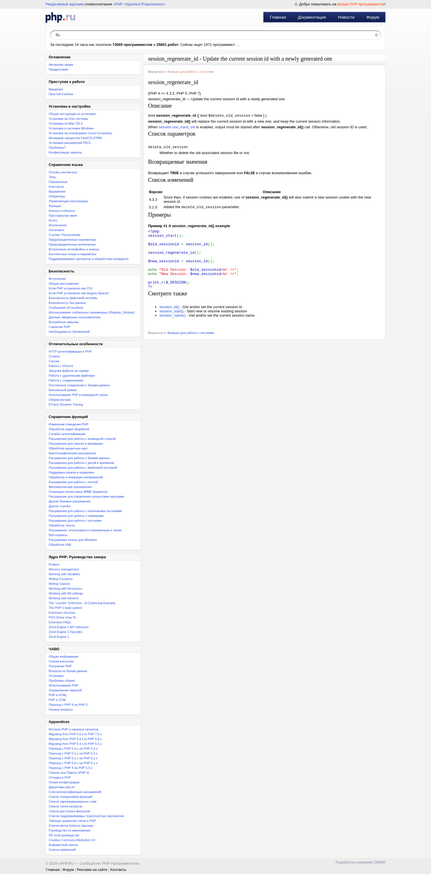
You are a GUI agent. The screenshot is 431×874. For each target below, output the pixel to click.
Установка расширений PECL (70, 142)
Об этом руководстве (64, 835)
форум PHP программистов (360, 4)
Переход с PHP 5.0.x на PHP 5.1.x (73, 763)
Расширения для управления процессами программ (86, 496)
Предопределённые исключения (72, 244)
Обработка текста (61, 525)
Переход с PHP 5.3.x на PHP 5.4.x (73, 748)
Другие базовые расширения (69, 501)
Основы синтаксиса (63, 172)
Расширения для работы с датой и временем (81, 462)
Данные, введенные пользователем (74, 317)
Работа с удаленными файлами (72, 375)
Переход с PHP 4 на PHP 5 (68, 704)
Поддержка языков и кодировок (71, 472)
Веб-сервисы (58, 535)
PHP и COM (57, 700)
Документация (312, 17)
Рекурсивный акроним (65, 4)
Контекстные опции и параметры (72, 254)
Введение (56, 89)
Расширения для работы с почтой (73, 482)
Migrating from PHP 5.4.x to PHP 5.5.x (75, 743)
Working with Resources (65, 588)
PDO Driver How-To (62, 617)
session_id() (169, 321)
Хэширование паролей (65, 690)
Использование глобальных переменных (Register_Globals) (92, 312)
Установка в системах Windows (71, 128)
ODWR (379, 862)
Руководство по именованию (69, 830)
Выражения (57, 191)
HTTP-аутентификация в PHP (70, 351)
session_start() (171, 325)
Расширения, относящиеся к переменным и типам (85, 530)
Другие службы (60, 506)
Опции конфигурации (64, 782)
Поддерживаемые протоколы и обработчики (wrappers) (89, 259)
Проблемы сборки (62, 680)
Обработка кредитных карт (68, 448)
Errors (53, 220)
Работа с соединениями (66, 380)
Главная (278, 17)
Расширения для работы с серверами (76, 515)
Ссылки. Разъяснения (64, 234)
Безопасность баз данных (67, 302)
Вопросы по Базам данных (68, 671)
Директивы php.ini (61, 787)
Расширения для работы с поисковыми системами (85, 511)
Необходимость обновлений (69, 331)
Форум (372, 17)
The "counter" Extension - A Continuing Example (82, 603)
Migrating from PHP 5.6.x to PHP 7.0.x (75, 734)
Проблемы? (57, 147)
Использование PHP (63, 685)
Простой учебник (61, 94)
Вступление (57, 278)
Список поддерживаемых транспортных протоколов (86, 816)
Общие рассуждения (64, 283)
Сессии (54, 361)
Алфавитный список (63, 845)
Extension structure (62, 612)
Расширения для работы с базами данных (79, 458)
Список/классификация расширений (75, 792)
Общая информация (63, 656)
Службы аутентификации (67, 434)
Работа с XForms (61, 366)
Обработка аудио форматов (69, 429)
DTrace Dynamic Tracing (66, 404)
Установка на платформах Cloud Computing (80, 133)
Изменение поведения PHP (68, 424)
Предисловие (58, 69)
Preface (54, 564)
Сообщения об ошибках (66, 307)
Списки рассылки (61, 661)
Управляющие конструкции (68, 201)
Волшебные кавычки (64, 322)
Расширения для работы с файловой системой (83, 467)
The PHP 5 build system (65, 607)
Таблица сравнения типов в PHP (72, 820)
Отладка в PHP (60, 777)
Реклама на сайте (92, 869)
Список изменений (62, 849)
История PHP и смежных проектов (73, 729)
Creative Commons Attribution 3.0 (72, 840)
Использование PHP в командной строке (78, 395)
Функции (55, 206)
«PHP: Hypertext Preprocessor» (139, 4)
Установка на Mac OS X (66, 123)
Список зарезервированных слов (73, 801)
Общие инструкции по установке (72, 114)
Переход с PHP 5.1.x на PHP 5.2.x (73, 758)
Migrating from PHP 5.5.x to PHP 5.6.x (75, 739)
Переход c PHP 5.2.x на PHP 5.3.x (73, 753)
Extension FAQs (60, 622)
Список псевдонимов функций (70, 796)
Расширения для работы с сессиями (75, 520)
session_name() (172, 330)
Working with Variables (64, 574)
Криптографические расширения (72, 453)
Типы (52, 177)
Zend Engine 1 (59, 636)
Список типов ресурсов (65, 806)
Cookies (54, 356)
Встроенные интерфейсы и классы (74, 249)
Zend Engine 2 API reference (69, 627)
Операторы (57, 196)
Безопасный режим (62, 390)
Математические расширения (70, 487)
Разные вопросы (61, 709)
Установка (56, 675)
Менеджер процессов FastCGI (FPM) (75, 138)
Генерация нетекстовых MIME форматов (78, 491)
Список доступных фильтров (69, 811)
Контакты (118, 869)
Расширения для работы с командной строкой (82, 438)
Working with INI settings (66, 593)
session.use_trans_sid (177, 127)
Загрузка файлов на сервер (69, 370)
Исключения (58, 225)
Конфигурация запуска (65, 152)
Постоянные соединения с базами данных (79, 385)
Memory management (64, 569)
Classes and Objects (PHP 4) (69, 772)
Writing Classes (59, 583)
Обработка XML (60, 544)
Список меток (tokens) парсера (71, 825)
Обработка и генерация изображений (76, 477)
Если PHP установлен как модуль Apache (79, 293)
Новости (346, 17)
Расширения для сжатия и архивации (76, 443)
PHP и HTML (58, 695)
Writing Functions (61, 579)
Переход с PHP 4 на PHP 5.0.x (71, 767)
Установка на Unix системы (68, 118)
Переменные (58, 182)
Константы (56, 186)
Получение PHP (60, 666)
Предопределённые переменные (73, 239)
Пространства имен (63, 215)
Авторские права (61, 64)
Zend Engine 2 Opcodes (65, 632)
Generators (56, 230)
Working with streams (63, 598)
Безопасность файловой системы (73, 298)
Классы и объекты (62, 210)
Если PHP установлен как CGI (70, 288)
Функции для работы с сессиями (190, 71)
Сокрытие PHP (59, 327)
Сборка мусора (60, 399)
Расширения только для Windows (73, 540)
